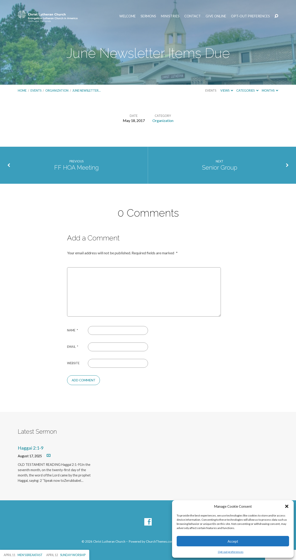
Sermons (148, 16)
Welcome (127, 16)
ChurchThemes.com (160, 541)
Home (22, 90)
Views (226, 90)
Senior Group (219, 167)
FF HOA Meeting (76, 167)
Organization (56, 90)
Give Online (216, 16)
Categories (247, 90)
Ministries (170, 16)
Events (36, 90)
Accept (233, 541)
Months (270, 90)
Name (72, 330)
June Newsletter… (86, 90)
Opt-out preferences (231, 552)
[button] (286, 506)
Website (73, 363)
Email (72, 346)
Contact (192, 16)
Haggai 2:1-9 (30, 448)
